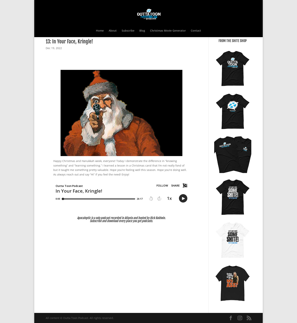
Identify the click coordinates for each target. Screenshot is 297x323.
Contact (196, 30)
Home (100, 30)
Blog (142, 30)
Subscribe (128, 30)
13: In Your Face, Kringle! (69, 41)
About (113, 30)
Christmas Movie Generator (168, 30)
